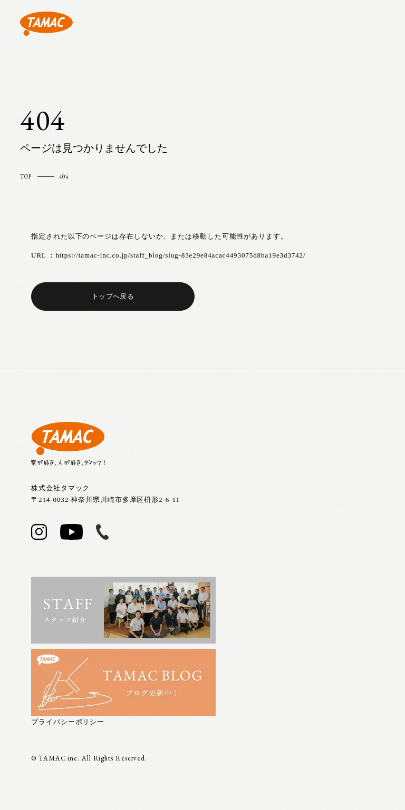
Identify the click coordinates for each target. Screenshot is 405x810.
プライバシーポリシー (67, 722)
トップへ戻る (113, 296)
